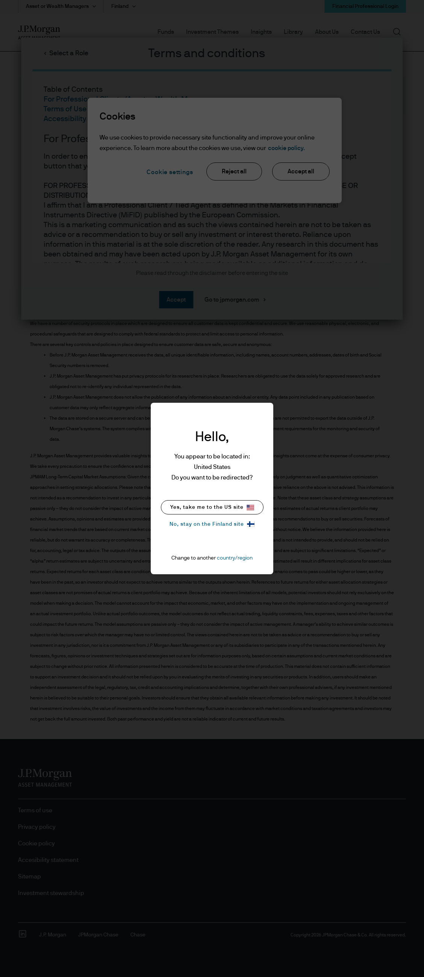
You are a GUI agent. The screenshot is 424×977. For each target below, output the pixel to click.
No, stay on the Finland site (212, 524)
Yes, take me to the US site (212, 507)
